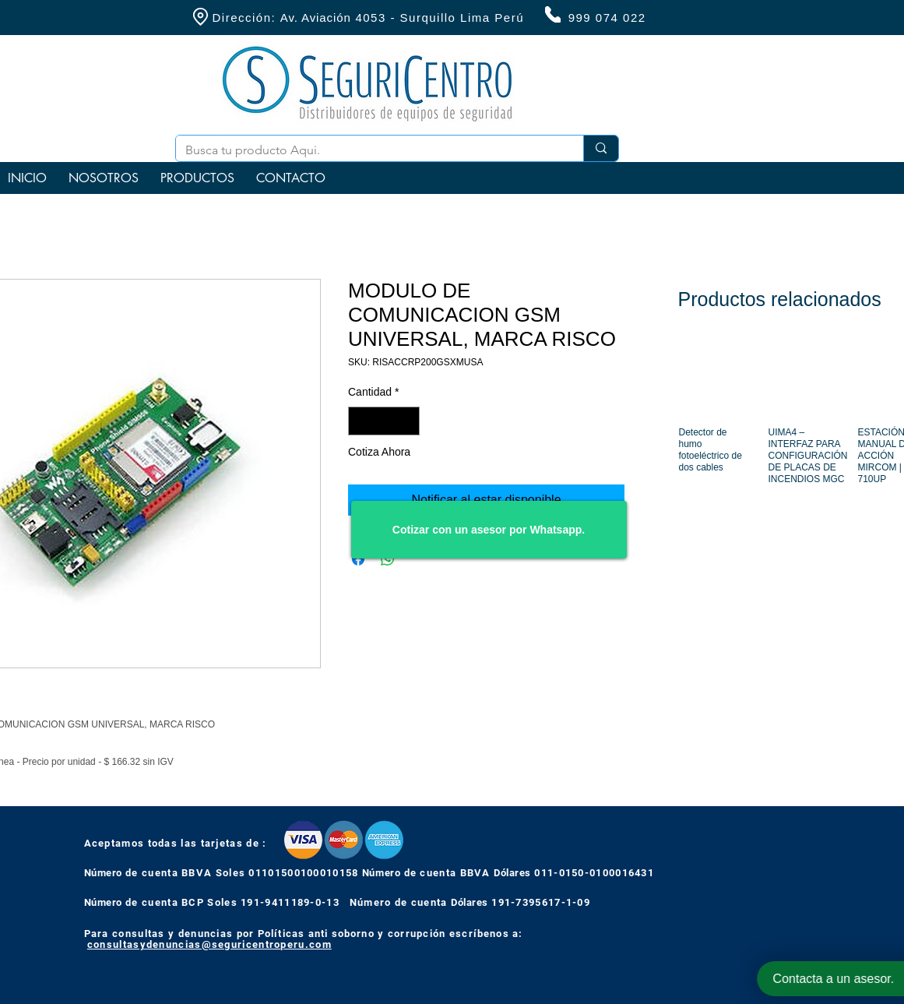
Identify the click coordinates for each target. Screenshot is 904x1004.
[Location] (201, 16)
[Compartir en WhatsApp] (387, 559)
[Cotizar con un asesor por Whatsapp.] (489, 529)
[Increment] (407, 421)
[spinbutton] (384, 421)
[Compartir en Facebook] (358, 559)
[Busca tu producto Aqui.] (367, 150)
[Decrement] (360, 421)
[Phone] (553, 14)
